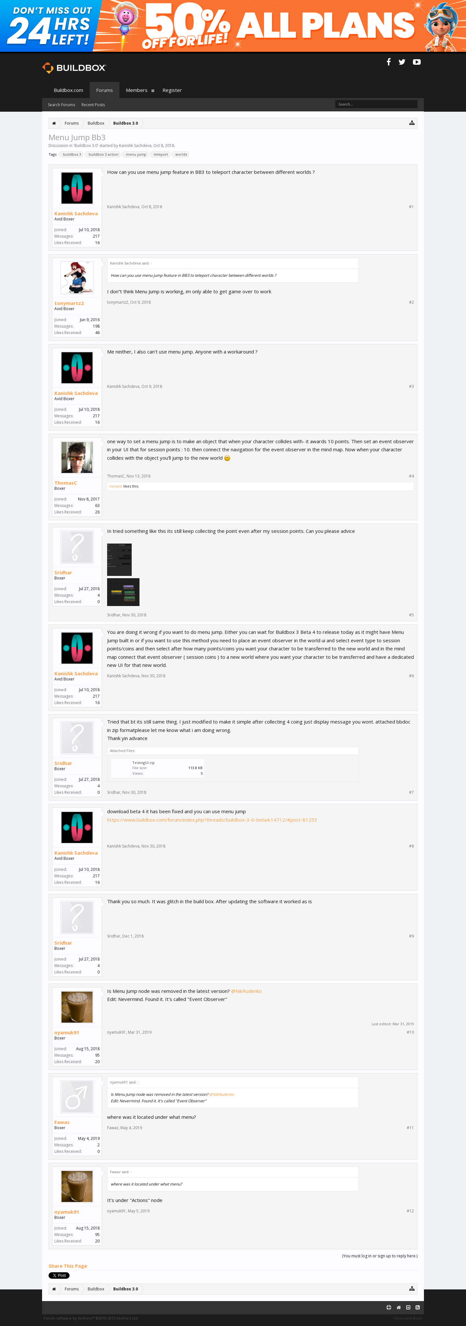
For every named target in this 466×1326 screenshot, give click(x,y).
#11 (410, 1127)
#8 (411, 846)
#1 (411, 206)
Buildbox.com (68, 90)
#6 (411, 676)
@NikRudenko (246, 991)
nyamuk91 (66, 1032)
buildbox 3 (71, 154)
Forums (104, 90)
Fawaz (62, 1122)
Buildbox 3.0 (85, 145)
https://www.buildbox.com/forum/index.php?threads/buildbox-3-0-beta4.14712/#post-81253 (212, 819)
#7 (411, 792)
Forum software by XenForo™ (91, 1318)
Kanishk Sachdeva (135, 145)
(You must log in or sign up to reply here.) (379, 1256)
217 (96, 236)
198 (96, 326)
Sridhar (63, 572)
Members (137, 90)
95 (97, 1055)
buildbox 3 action (102, 154)
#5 (411, 615)
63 (97, 505)
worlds (180, 154)
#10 (410, 1032)
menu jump (135, 154)
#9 (411, 936)
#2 (411, 302)
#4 (411, 476)
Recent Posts (93, 104)
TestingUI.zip (143, 762)
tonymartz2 (69, 303)
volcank (115, 486)
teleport (160, 154)
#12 (410, 1211)
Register (172, 90)
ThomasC (65, 482)
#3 (411, 386)
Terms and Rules (407, 1318)
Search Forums (61, 104)
